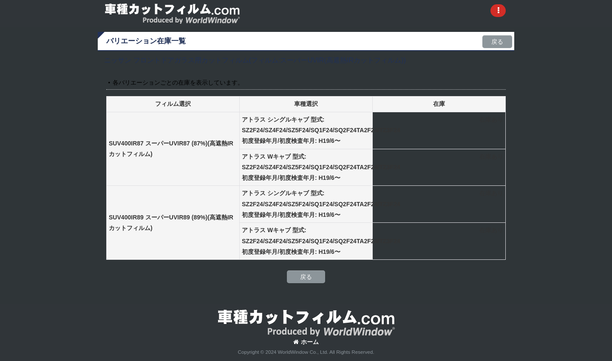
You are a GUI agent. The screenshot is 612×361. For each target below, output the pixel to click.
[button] (498, 10)
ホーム (306, 341)
